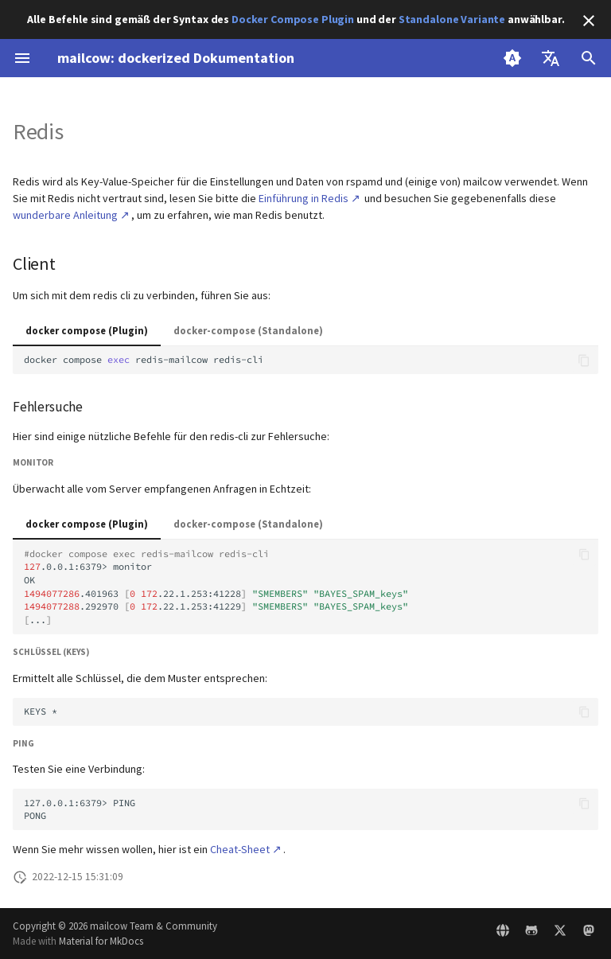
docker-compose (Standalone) (248, 330)
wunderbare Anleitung (65, 215)
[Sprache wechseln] (550, 58)
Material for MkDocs (101, 940)
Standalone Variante (452, 19)
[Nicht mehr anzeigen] (588, 20)
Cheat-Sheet (240, 849)
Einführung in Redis (303, 198)
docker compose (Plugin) (86, 330)
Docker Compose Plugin (293, 19)
